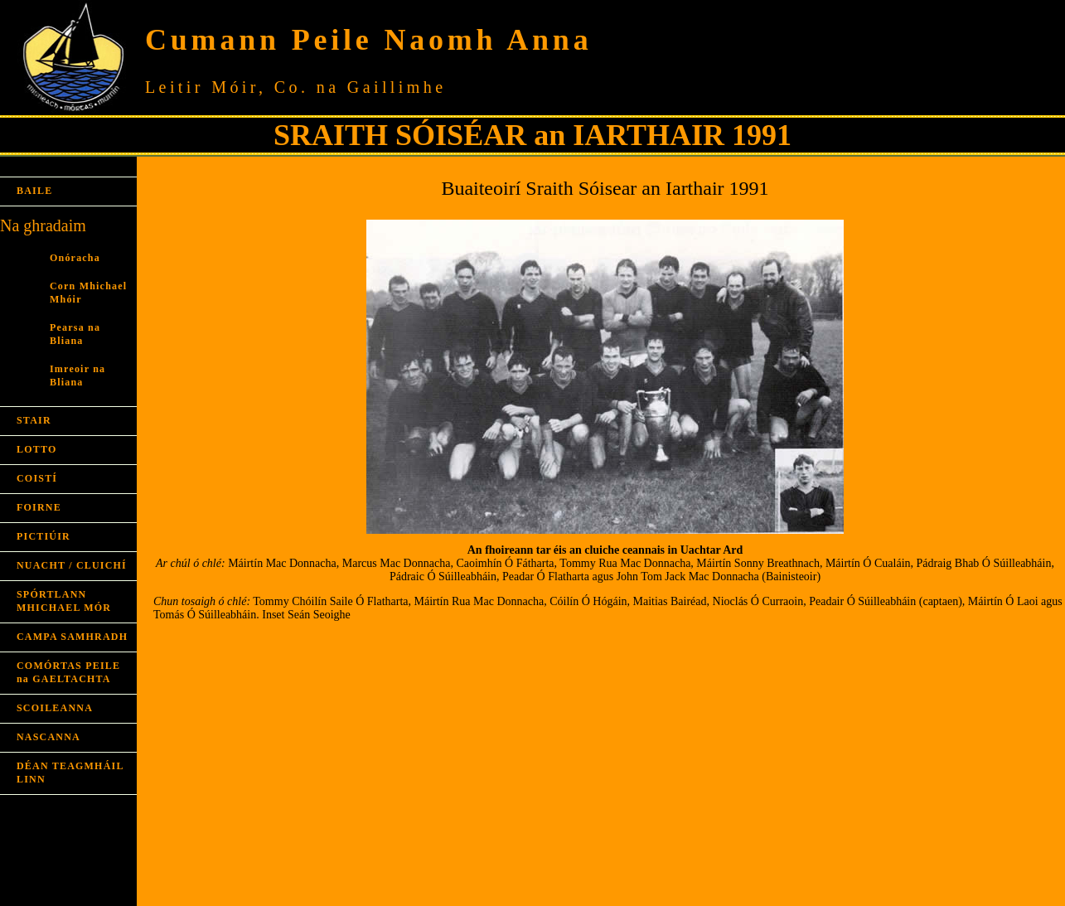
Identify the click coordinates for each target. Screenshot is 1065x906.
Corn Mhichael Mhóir (88, 292)
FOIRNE (39, 507)
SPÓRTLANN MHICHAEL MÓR (64, 601)
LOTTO (36, 449)
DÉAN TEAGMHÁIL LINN (70, 772)
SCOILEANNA (55, 708)
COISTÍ (37, 478)
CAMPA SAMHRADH (72, 636)
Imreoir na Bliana (77, 375)
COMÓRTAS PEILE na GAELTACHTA (68, 672)
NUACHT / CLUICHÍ (72, 565)
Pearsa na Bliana (75, 334)
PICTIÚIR (43, 536)
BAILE (34, 190)
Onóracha (75, 258)
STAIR (34, 420)
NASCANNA (48, 737)
